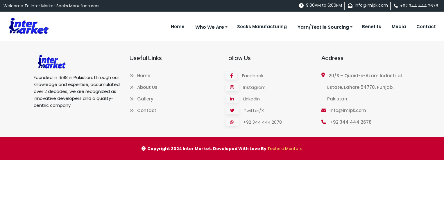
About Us (143, 87)
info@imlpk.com (343, 110)
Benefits (371, 27)
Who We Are (209, 27)
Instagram (245, 87)
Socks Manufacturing (262, 27)
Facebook (244, 76)
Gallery (141, 99)
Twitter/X (244, 110)
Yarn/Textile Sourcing (323, 27)
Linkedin (242, 99)
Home (178, 27)
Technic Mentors (284, 149)
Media (399, 27)
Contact (426, 27)
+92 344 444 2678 (253, 122)
